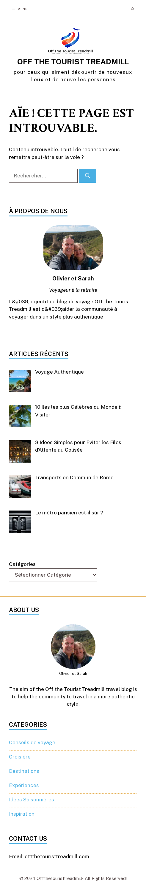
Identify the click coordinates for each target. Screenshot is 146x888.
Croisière (20, 757)
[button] (132, 9)
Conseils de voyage (32, 742)
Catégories (22, 564)
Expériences (24, 785)
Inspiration (21, 814)
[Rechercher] (87, 176)
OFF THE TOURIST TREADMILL (73, 61)
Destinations (24, 771)
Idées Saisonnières (31, 800)
